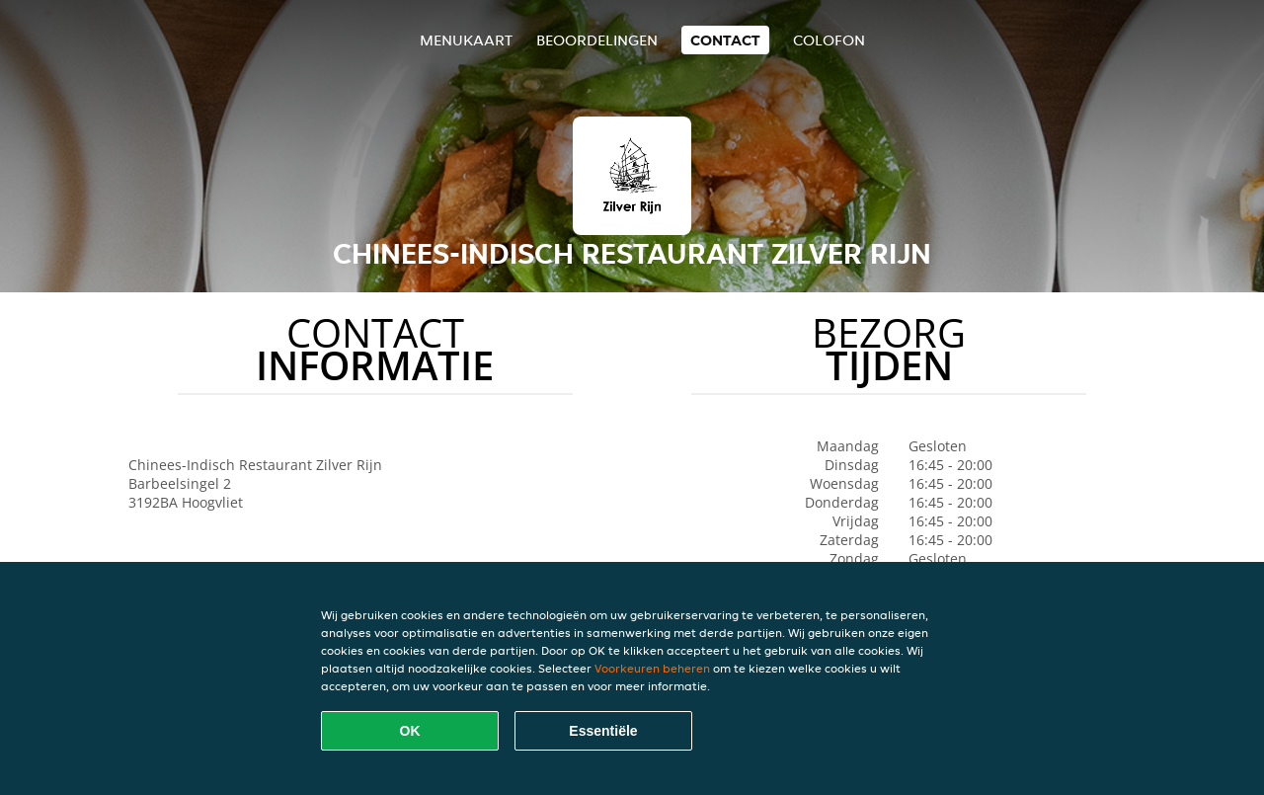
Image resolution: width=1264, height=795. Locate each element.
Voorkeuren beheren (652, 668)
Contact (725, 40)
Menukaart (466, 40)
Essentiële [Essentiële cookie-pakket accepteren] (603, 731)
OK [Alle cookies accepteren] (410, 731)
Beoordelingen (597, 40)
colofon (829, 40)
